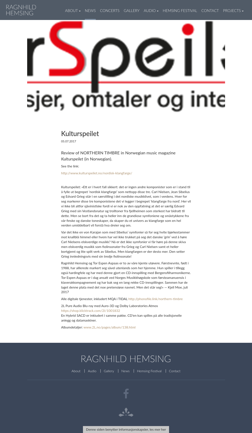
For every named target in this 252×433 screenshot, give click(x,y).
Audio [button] (151, 10)
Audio (92, 371)
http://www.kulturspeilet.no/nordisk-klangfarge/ (96, 173)
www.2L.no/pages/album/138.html (109, 327)
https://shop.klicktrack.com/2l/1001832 (90, 311)
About (76, 371)
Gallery (132, 10)
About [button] (73, 10)
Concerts (110, 10)
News (90, 10)
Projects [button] (233, 10)
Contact (210, 10)
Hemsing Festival (180, 10)
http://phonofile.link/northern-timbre (155, 299)
